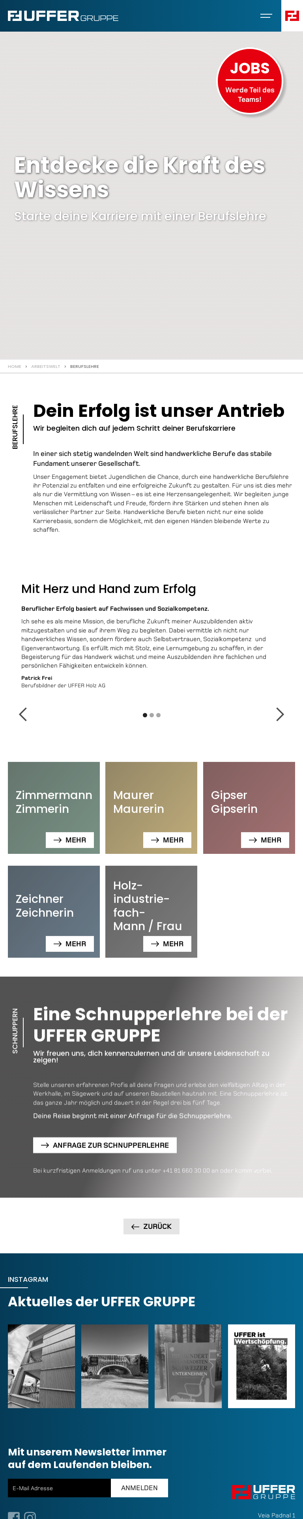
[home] (63, 16)
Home (14, 366)
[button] (266, 16)
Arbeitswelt (45, 366)
